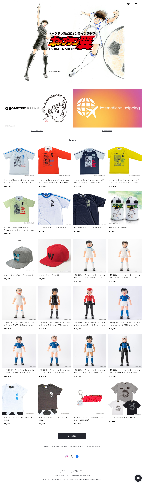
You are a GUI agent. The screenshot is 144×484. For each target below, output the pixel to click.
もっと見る (72, 436)
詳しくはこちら (37, 131)
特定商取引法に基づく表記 (81, 475)
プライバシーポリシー (61, 475)
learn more (107, 131)
